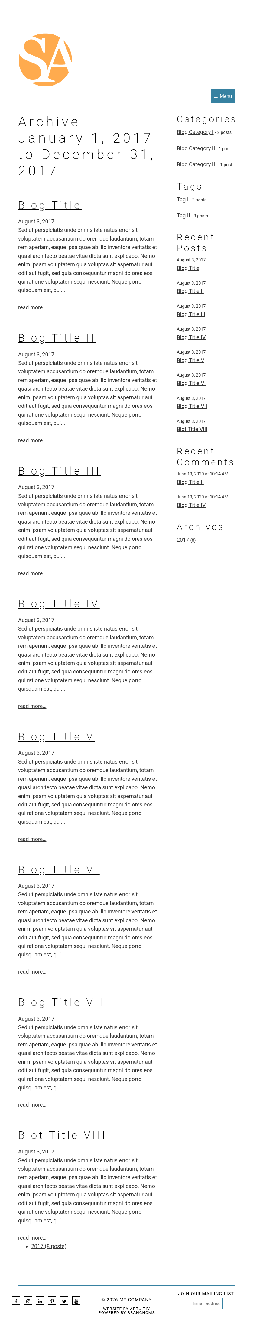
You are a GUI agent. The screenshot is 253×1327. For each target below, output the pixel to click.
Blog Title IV (59, 604)
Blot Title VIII (62, 1135)
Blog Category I (195, 132)
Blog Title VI (59, 870)
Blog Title (50, 205)
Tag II (183, 215)
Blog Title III (59, 471)
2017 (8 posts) (48, 1246)
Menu (223, 96)
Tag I (183, 199)
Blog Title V (56, 737)
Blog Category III (197, 164)
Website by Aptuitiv (126, 1309)
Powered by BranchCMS (126, 1313)
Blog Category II (196, 148)
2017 (183, 540)
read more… (32, 307)
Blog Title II (57, 338)
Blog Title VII (61, 1002)
